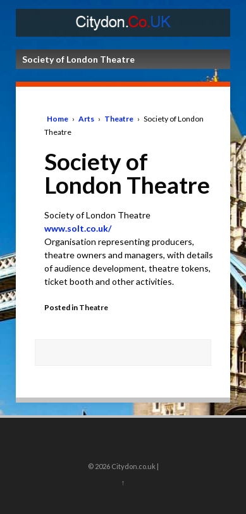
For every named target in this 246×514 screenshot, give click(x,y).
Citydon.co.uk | (134, 466)
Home (57, 118)
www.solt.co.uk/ (77, 228)
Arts (86, 118)
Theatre (118, 118)
